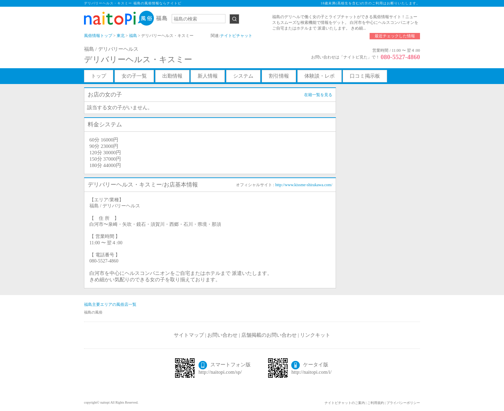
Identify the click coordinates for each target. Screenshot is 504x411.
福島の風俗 (93, 312)
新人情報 (208, 76)
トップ (98, 76)
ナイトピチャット (236, 35)
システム (243, 76)
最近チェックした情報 (395, 36)
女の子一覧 (134, 76)
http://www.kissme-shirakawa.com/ (303, 184)
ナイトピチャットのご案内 (345, 403)
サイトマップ (189, 335)
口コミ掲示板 (365, 76)
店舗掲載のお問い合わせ (269, 335)
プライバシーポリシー (403, 403)
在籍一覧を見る (318, 94)
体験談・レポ (319, 76)
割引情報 (279, 76)
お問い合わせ (222, 335)
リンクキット (315, 335)
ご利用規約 (375, 403)
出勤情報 (172, 76)
